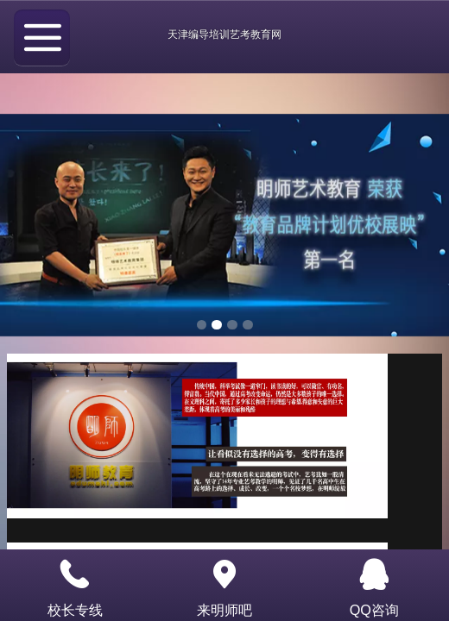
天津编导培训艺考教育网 (224, 34)
